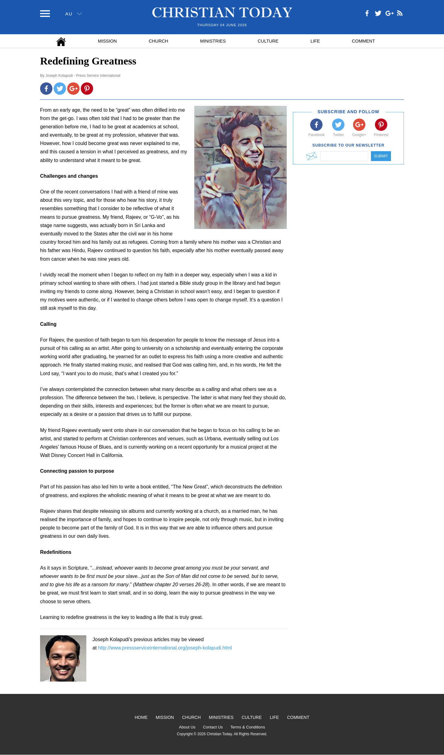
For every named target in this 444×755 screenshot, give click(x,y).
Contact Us (213, 727)
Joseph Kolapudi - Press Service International (82, 75)
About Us (187, 727)
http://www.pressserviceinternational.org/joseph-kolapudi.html (165, 647)
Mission (107, 41)
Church (158, 41)
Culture (268, 41)
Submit (381, 156)
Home (141, 717)
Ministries (213, 41)
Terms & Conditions (247, 727)
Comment (363, 41)
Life (315, 41)
